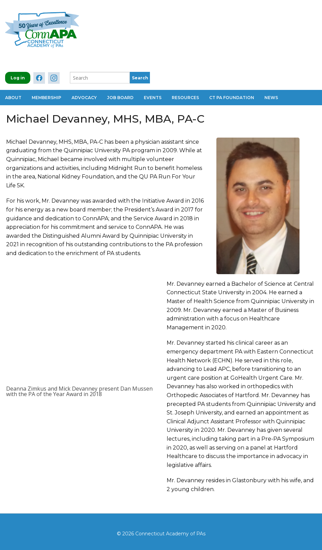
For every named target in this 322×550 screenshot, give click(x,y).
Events (153, 97)
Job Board (120, 97)
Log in (18, 77)
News (271, 97)
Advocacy (84, 97)
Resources (185, 97)
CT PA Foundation (231, 97)
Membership (46, 97)
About (13, 97)
